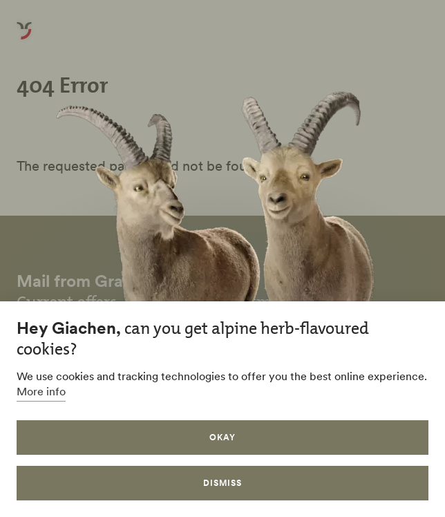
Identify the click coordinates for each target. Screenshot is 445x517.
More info (41, 391)
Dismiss (222, 483)
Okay (222, 437)
